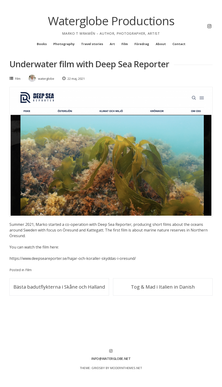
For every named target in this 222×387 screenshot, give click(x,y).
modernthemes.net (126, 368)
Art (112, 44)
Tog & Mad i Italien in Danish (163, 287)
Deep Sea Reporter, (115, 224)
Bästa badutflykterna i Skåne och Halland (59, 287)
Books (42, 44)
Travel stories (92, 44)
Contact (178, 44)
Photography (64, 44)
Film (124, 44)
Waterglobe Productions (111, 21)
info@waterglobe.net (110, 358)
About (161, 44)
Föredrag (141, 44)
